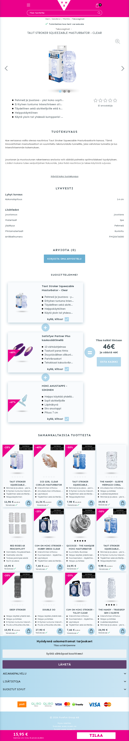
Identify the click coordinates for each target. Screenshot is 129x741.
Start (48, 19)
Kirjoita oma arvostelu (64, 258)
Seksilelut (56, 19)
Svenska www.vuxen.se (64, 726)
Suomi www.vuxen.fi (64, 729)
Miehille (66, 19)
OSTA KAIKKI (109, 361)
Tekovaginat (78, 19)
